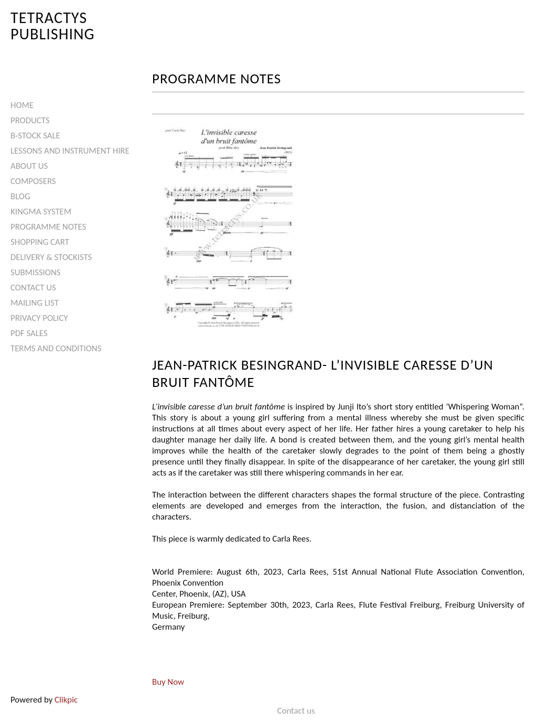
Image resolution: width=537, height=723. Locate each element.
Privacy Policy (39, 317)
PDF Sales (29, 333)
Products (30, 120)
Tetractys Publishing (52, 25)
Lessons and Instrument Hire (70, 150)
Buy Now (168, 681)
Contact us (33, 287)
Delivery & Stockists (51, 257)
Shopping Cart (39, 241)
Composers (33, 181)
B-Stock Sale (35, 135)
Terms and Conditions (55, 348)
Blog (20, 196)
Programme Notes (48, 226)
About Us (29, 165)
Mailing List (34, 302)
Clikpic (66, 699)
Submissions (35, 272)
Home (22, 105)
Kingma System (40, 211)
